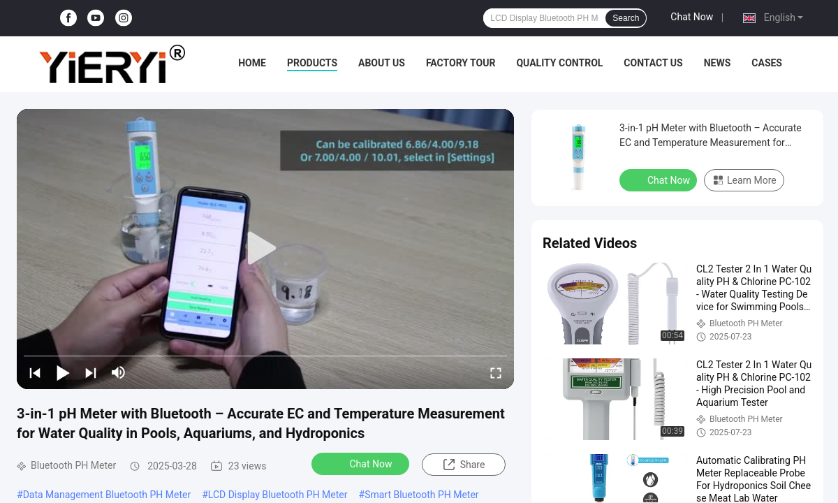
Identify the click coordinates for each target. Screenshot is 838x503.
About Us (381, 62)
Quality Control (559, 62)
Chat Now (691, 16)
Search (625, 18)
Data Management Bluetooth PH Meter (107, 494)
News (717, 62)
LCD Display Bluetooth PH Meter (278, 494)
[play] (265, 248)
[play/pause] (63, 372)
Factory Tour (461, 62)
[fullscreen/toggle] (496, 372)
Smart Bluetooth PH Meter (421, 494)
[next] (91, 372)
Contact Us (653, 62)
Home (252, 62)
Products (312, 62)
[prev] (35, 372)
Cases (766, 62)
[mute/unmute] (119, 372)
